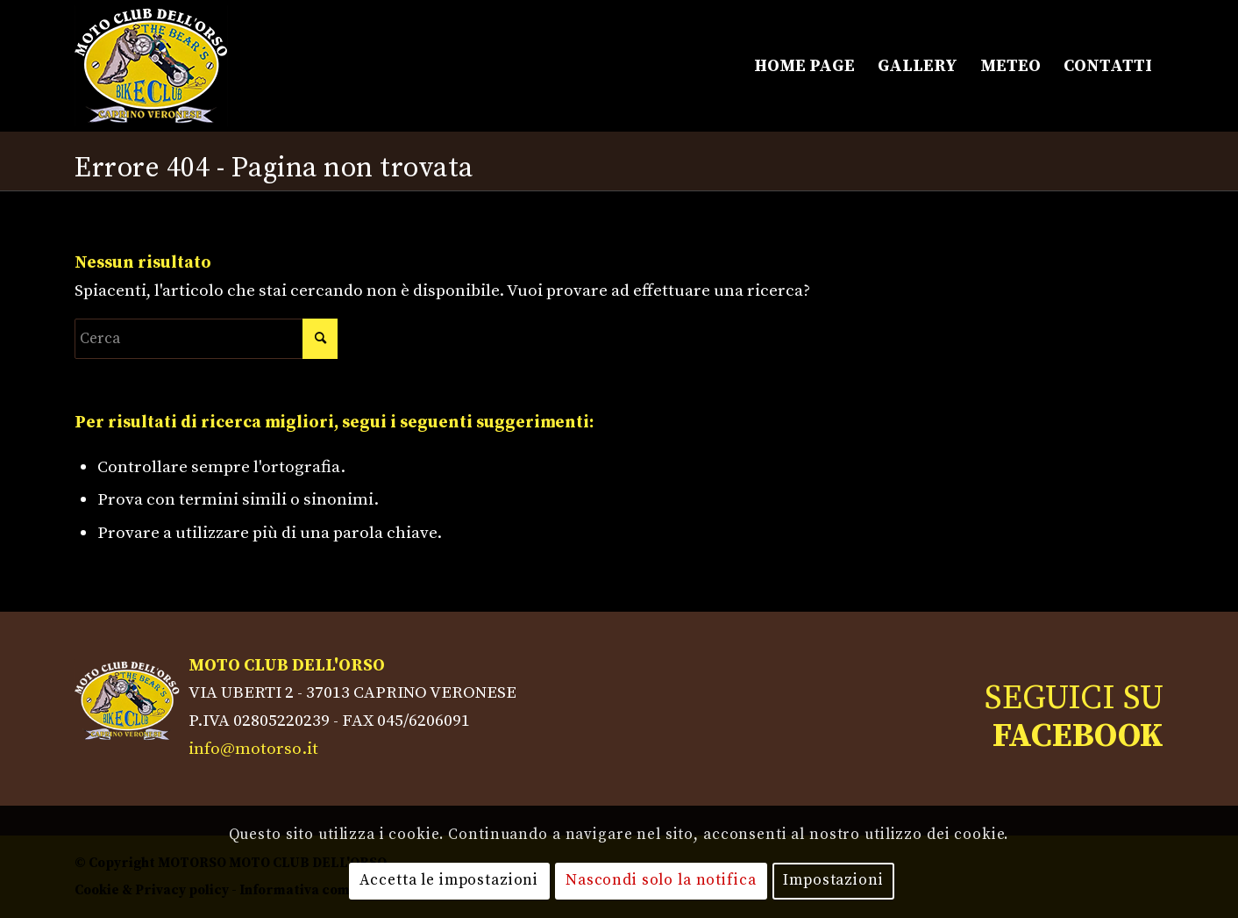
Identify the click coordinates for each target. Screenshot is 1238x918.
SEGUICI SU (1074, 717)
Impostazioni (833, 880)
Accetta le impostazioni (448, 880)
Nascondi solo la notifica (661, 880)
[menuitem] (804, 66)
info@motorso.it (253, 748)
